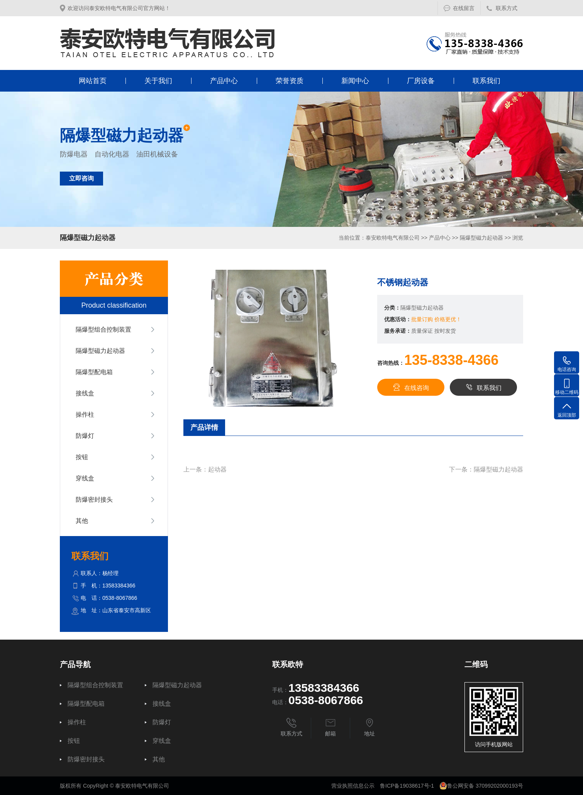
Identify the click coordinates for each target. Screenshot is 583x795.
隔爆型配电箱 (94, 372)
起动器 (217, 469)
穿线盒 (85, 478)
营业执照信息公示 (353, 786)
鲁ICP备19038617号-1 (407, 786)
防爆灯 (85, 435)
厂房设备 (421, 81)
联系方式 (506, 8)
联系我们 (486, 81)
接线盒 (85, 393)
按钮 (82, 457)
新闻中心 (355, 81)
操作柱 (85, 414)
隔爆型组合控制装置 (103, 329)
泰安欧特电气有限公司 (393, 238)
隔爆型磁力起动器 (481, 238)
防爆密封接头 (94, 499)
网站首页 (93, 81)
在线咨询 (411, 387)
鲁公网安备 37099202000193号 (481, 786)
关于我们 (158, 81)
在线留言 (464, 8)
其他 (82, 521)
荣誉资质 (289, 81)
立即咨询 (81, 178)
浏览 (517, 238)
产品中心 (224, 81)
